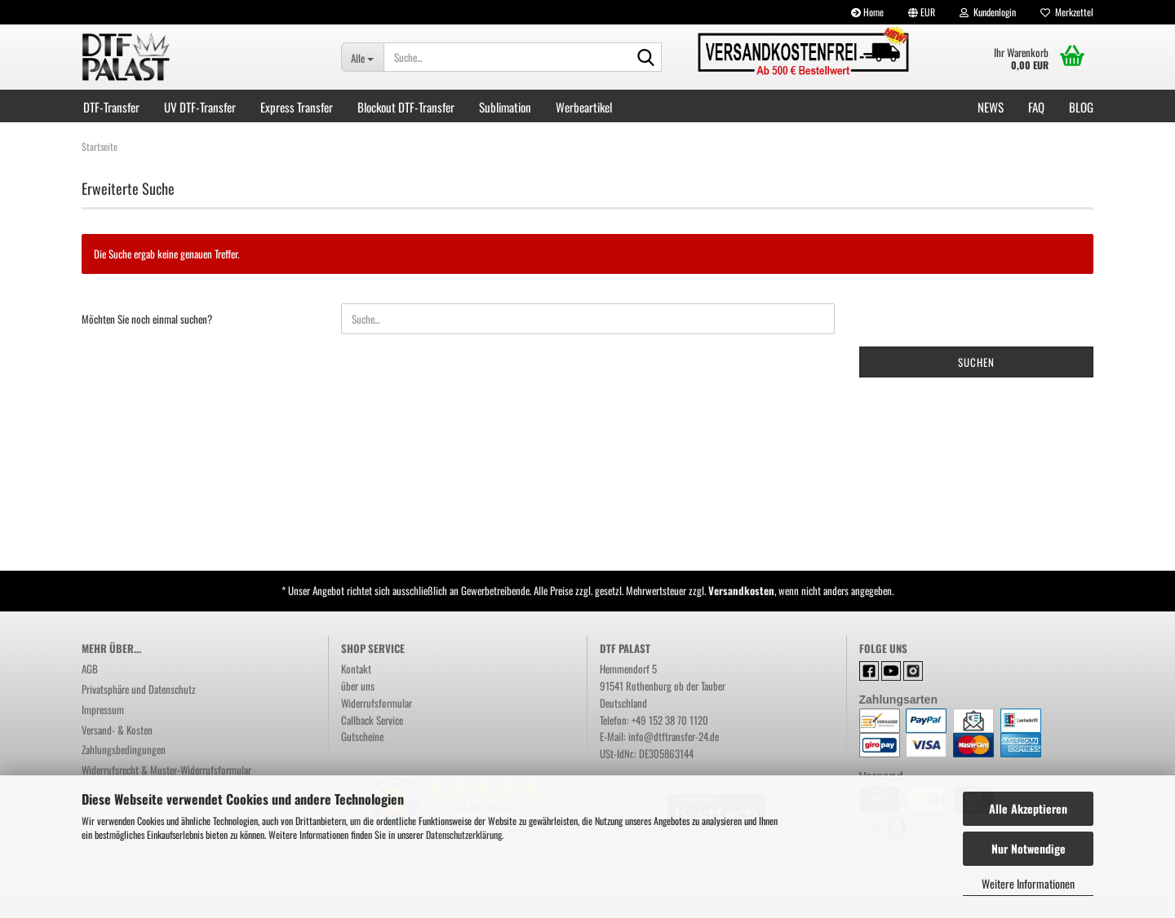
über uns (358, 685)
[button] (921, 12)
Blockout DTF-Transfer (405, 107)
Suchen (976, 362)
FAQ (1036, 107)
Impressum (103, 709)
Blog (1081, 107)
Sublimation (505, 107)
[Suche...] (362, 57)
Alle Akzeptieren (1028, 808)
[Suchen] (646, 58)
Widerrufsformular (376, 703)
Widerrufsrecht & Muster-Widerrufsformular (166, 769)
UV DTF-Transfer (200, 107)
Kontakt (356, 668)
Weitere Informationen (1028, 883)
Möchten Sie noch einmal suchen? (147, 319)
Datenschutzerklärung (464, 834)
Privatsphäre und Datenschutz (139, 689)
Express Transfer (296, 107)
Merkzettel (1066, 12)
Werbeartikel (584, 107)
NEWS (991, 107)
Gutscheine (362, 736)
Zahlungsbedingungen (124, 749)
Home (867, 12)
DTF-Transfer (111, 107)
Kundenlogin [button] (988, 12)
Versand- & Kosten (117, 730)
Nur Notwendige (1028, 848)
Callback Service (372, 720)
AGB (90, 668)
